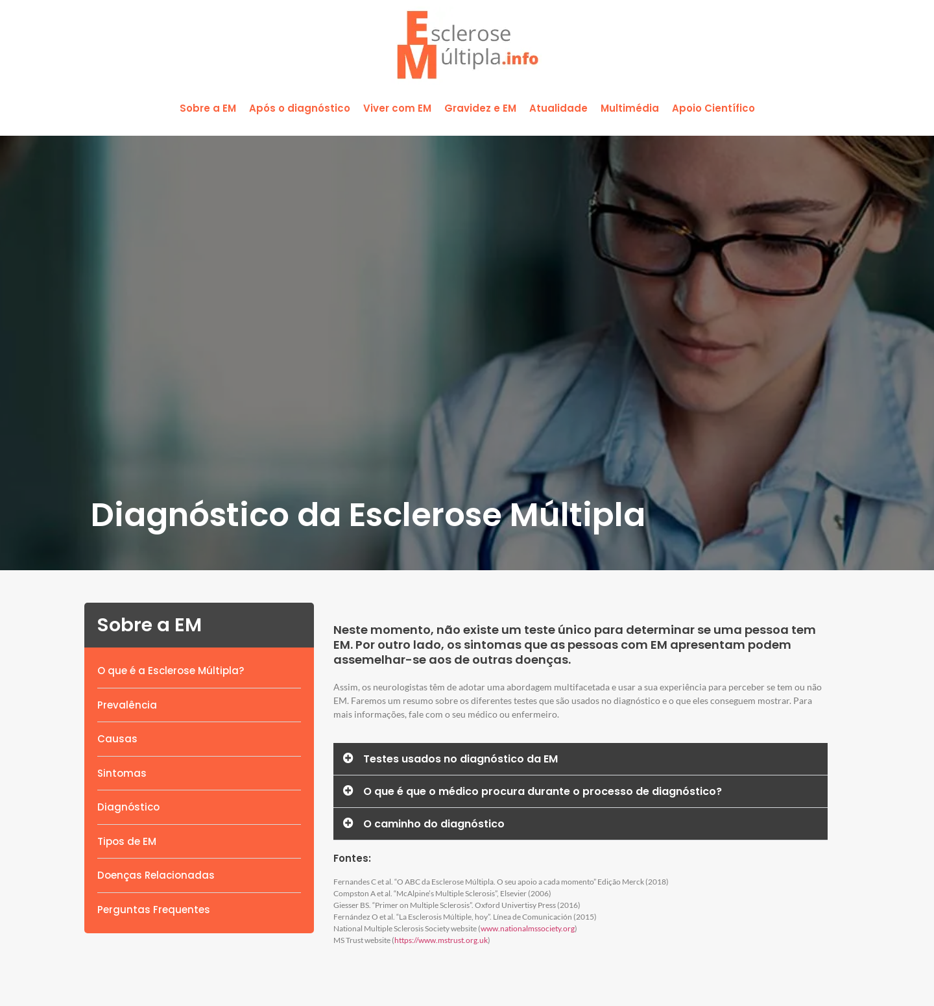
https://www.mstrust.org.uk (441, 940)
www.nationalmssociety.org (528, 928)
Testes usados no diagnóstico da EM (460, 758)
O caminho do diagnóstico (434, 823)
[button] (208, 108)
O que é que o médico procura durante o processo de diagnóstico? (542, 791)
